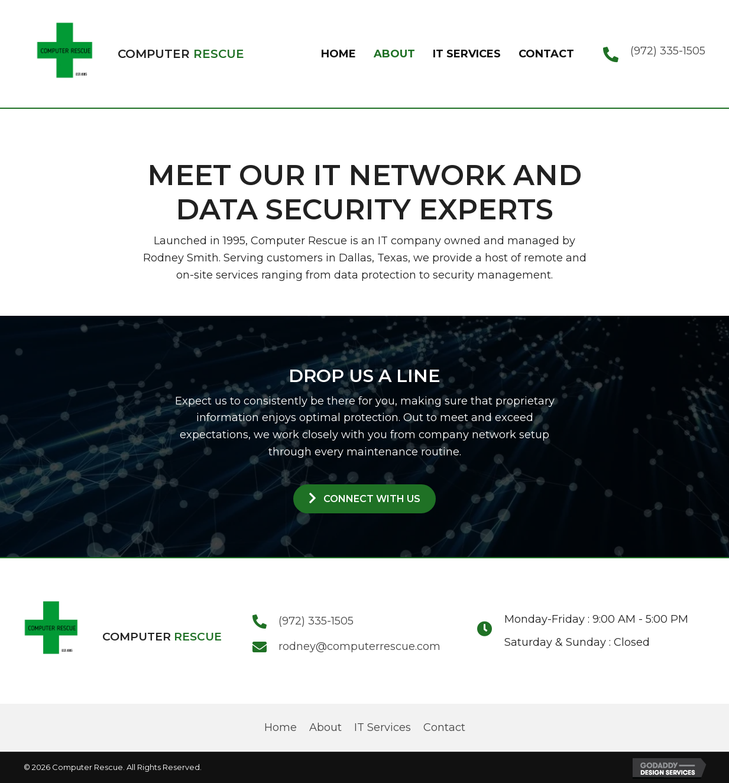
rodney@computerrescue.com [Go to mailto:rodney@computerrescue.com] (359, 646)
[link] (338, 54)
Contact (444, 727)
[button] (364, 498)
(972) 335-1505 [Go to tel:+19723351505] (667, 50)
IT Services (382, 727)
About (325, 727)
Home (280, 727)
